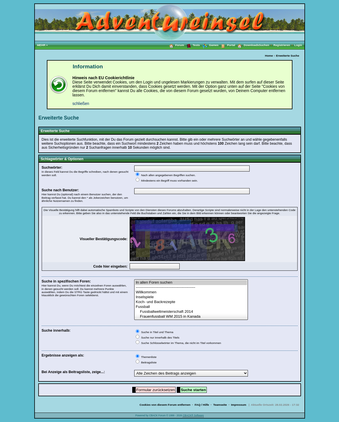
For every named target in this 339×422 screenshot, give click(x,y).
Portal (226, 44)
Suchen (266, 45)
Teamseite (220, 404)
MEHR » (42, 45)
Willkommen (191, 292)
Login (298, 45)
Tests (192, 44)
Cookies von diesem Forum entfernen (164, 404)
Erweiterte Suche (287, 55)
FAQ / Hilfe (201, 404)
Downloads (247, 44)
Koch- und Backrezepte (191, 302)
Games (209, 45)
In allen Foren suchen (191, 282)
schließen (81, 103)
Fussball (191, 306)
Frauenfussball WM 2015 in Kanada (191, 316)
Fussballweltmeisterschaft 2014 (191, 311)
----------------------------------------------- (191, 287)
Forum (175, 44)
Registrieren (283, 45)
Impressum (238, 404)
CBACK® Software (193, 415)
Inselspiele (191, 297)
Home (269, 55)
